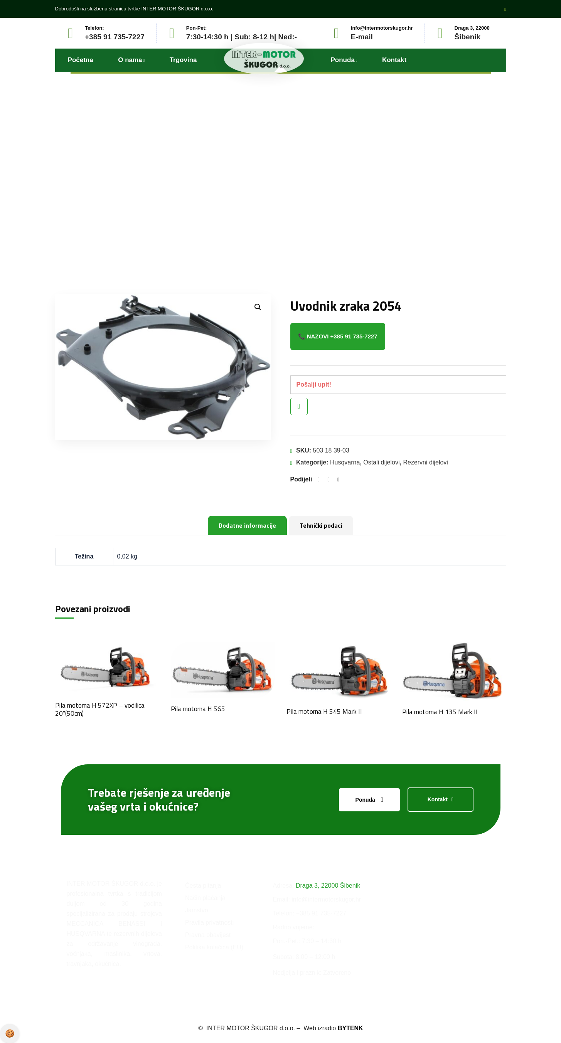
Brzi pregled (299, 406)
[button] (258, 307)
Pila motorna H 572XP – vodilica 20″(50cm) (100, 709)
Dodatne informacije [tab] (247, 525)
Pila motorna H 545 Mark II (324, 712)
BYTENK (350, 1028)
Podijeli (301, 479)
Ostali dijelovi (381, 462)
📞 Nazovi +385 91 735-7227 (337, 336)
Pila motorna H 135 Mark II (440, 712)
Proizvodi (266, 199)
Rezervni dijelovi (425, 462)
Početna (226, 199)
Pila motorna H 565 (198, 709)
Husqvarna (345, 462)
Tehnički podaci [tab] (321, 525)
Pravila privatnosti (9, 1033)
